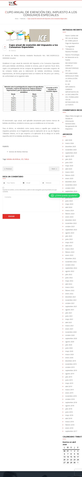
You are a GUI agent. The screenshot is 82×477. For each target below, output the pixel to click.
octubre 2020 (70, 335)
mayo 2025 (69, 166)
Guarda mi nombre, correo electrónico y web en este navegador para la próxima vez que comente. (30, 190)
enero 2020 (69, 358)
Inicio (16, 19)
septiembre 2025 (71, 153)
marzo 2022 (69, 287)
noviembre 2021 (71, 300)
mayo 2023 (69, 242)
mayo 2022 (69, 281)
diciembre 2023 (70, 220)
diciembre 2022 (70, 258)
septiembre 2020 (71, 338)
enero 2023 (69, 255)
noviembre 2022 (71, 262)
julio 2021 (68, 313)
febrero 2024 (69, 214)
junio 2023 (69, 239)
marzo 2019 (69, 390)
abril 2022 (68, 284)
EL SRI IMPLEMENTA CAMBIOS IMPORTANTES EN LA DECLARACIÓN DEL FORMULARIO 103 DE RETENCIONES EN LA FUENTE (71, 94)
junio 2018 (69, 412)
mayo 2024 (69, 204)
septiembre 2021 (71, 306)
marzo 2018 (69, 422)
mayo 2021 (69, 319)
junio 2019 (69, 380)
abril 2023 (68, 246)
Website (48, 183)
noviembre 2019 (71, 364)
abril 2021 (68, 322)
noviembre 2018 (71, 396)
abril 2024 (68, 207)
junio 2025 (69, 162)
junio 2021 (69, 316)
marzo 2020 (69, 354)
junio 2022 (69, 278)
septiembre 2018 (71, 402)
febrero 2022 (69, 290)
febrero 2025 (69, 175)
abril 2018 (68, 418)
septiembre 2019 (71, 370)
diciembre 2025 (70, 146)
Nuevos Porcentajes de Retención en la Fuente (72, 57)
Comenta (8, 197)
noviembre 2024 (71, 185)
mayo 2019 (69, 383)
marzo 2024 (69, 210)
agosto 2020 (69, 342)
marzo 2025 (69, 172)
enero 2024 (69, 217)
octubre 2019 (70, 367)
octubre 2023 (70, 226)
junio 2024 (69, 201)
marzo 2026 (69, 143)
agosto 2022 (69, 271)
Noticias (22, 19)
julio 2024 (68, 198)
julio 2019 (68, 377)
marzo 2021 (69, 326)
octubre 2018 (70, 399)
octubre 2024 (70, 188)
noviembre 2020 (71, 332)
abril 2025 (68, 169)
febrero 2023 (69, 252)
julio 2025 (68, 159)
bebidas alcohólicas (13, 159)
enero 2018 (69, 428)
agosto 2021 (69, 310)
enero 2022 (69, 294)
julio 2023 (68, 236)
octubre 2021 (70, 303)
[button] (64, 195)
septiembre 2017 (71, 431)
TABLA (26, 159)
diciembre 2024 (70, 182)
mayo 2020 (69, 351)
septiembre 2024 (71, 191)
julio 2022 (68, 274)
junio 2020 (69, 348)
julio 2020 (68, 345)
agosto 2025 (69, 156)
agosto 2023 (69, 233)
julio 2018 (68, 409)
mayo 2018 (69, 415)
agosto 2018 (69, 406)
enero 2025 (69, 178)
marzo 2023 (69, 249)
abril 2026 (68, 140)
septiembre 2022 (71, 268)
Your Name (11, 183)
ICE (22, 159)
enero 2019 (69, 393)
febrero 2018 (69, 425)
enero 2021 (69, 329)
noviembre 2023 (71, 223)
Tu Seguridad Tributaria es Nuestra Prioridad (71, 49)
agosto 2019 (69, 374)
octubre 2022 (70, 265)
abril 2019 (68, 386)
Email (28, 183)
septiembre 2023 (71, 230)
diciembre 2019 (70, 361)
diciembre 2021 (70, 297)
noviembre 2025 (71, 150)
